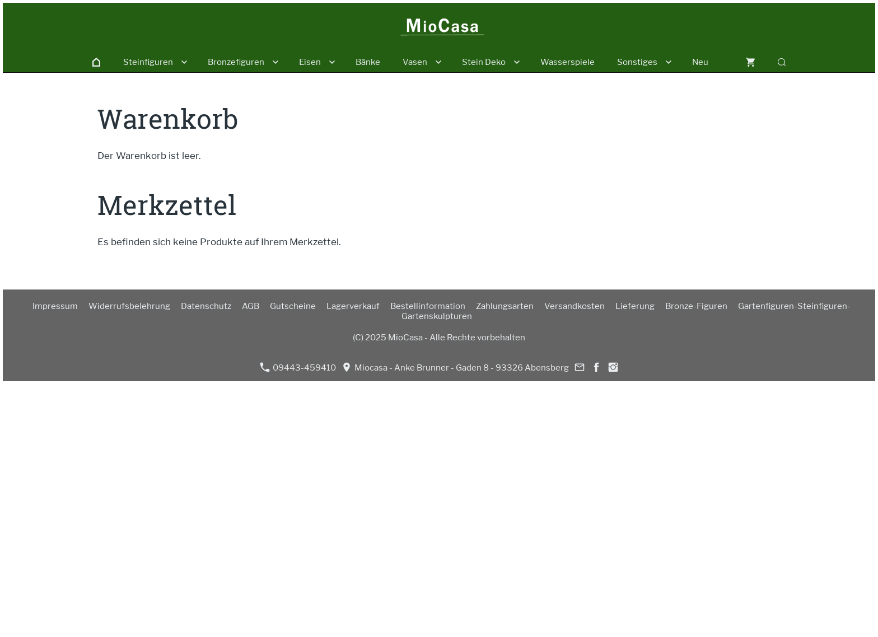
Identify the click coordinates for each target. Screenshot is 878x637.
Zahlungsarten (505, 306)
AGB (250, 306)
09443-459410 (298, 367)
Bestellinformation (427, 306)
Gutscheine (293, 306)
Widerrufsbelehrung (129, 306)
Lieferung (635, 306)
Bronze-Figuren (696, 306)
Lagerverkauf (353, 306)
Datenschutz (206, 306)
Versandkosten (574, 306)
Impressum (55, 306)
